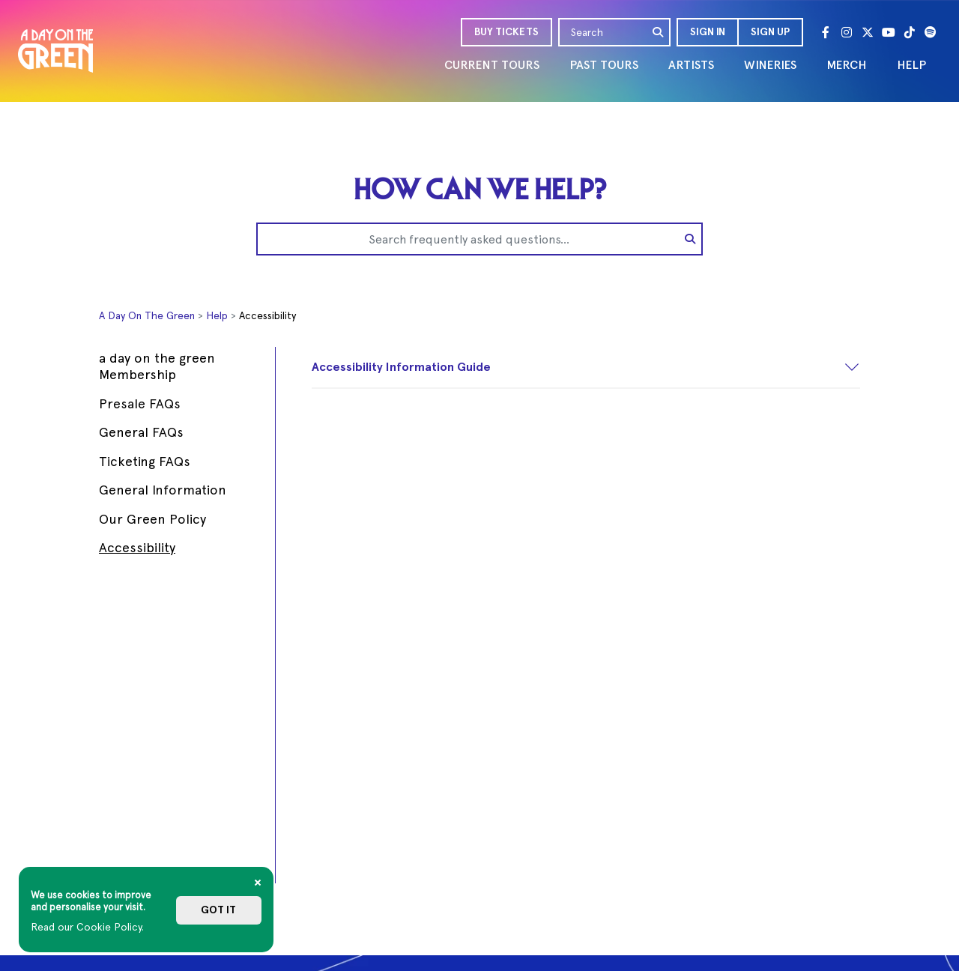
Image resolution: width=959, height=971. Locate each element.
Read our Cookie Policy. (87, 927)
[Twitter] (867, 32)
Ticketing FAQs (144, 461)
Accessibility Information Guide (401, 367)
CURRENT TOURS (491, 65)
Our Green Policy (152, 519)
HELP (911, 65)
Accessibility (137, 547)
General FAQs (141, 432)
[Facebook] (825, 32)
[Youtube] (888, 32)
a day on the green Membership (157, 366)
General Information (162, 489)
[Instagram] (846, 32)
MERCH (846, 65)
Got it (218, 910)
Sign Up (770, 31)
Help (217, 315)
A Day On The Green (147, 315)
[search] (659, 32)
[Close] (257, 882)
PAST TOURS (603, 65)
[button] (707, 32)
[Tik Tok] (909, 32)
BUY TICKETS (506, 31)
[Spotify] (930, 32)
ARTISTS (691, 65)
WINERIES (770, 65)
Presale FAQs (140, 403)
